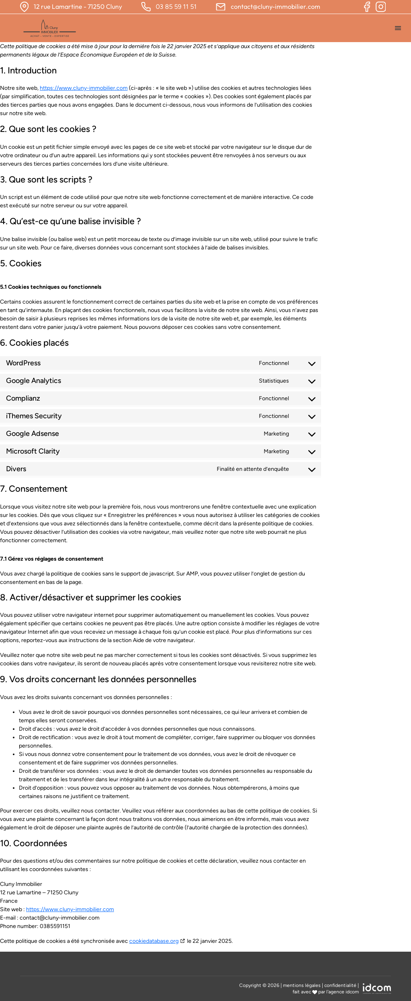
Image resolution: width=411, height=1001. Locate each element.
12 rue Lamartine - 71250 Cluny (78, 6)
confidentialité (340, 985)
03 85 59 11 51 (176, 6)
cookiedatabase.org (154, 941)
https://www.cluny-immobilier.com (84, 88)
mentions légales (302, 985)
